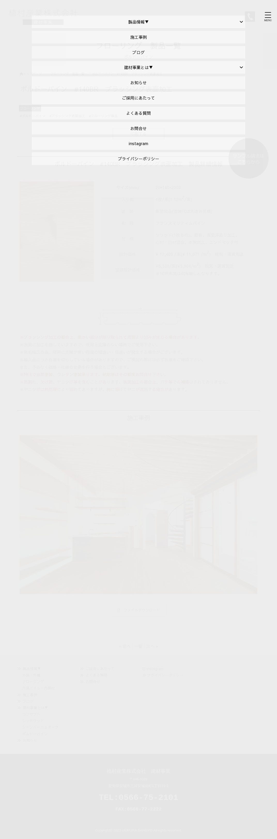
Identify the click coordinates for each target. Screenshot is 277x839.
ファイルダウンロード (138, 609)
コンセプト (31, 714)
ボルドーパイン (35, 733)
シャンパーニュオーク (40, 727)
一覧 (138, 646)
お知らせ (30, 740)
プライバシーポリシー (165, 675)
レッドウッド (33, 720)
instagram (152, 668)
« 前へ (125, 646)
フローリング (33, 681)
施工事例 (30, 694)
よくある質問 (96, 675)
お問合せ (93, 681)
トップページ (31, 74)
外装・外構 (31, 675)
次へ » (152, 646)
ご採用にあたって (100, 668)
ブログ (28, 701)
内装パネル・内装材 (38, 688)
